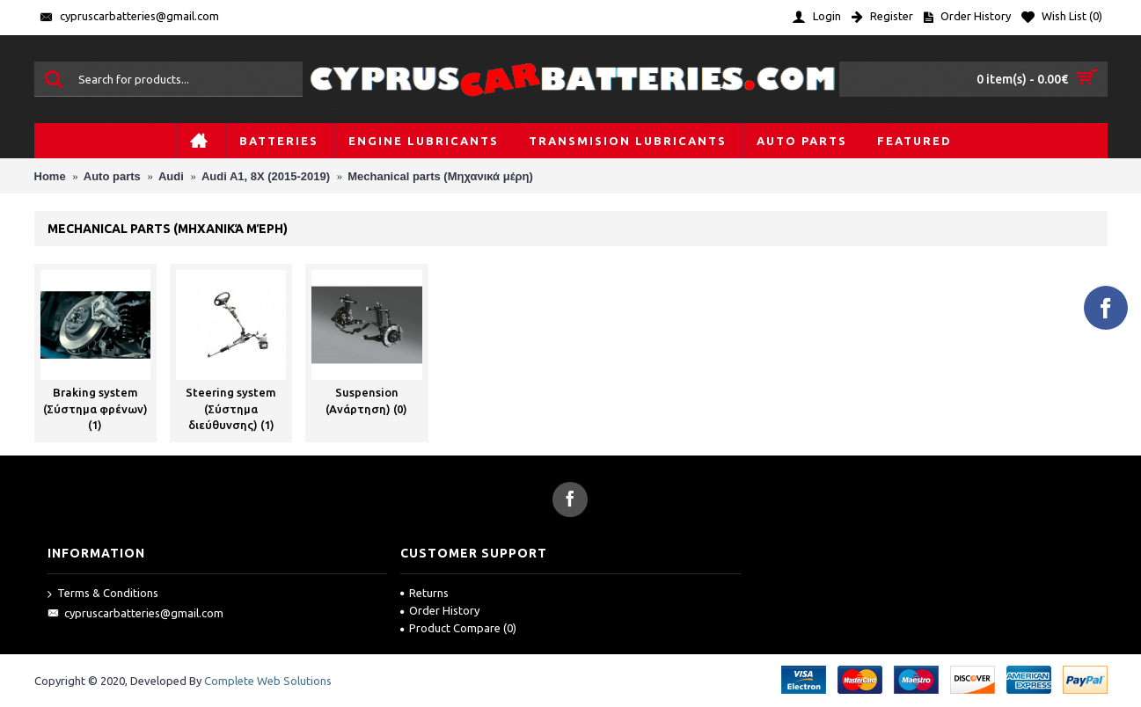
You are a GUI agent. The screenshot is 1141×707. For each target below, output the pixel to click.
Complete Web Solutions (268, 680)
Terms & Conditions (103, 594)
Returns (424, 593)
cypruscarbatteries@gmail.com (135, 614)
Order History (439, 610)
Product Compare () (458, 628)
